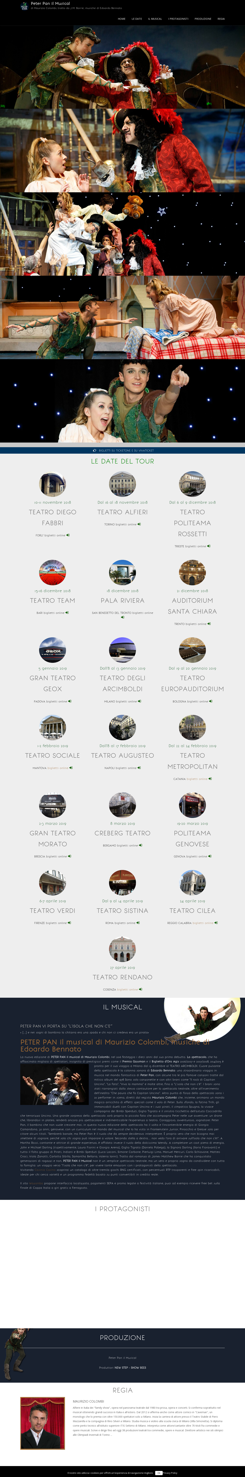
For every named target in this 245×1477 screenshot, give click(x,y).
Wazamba (36, 1183)
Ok (158, 1473)
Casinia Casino (45, 1170)
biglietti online (60, 768)
